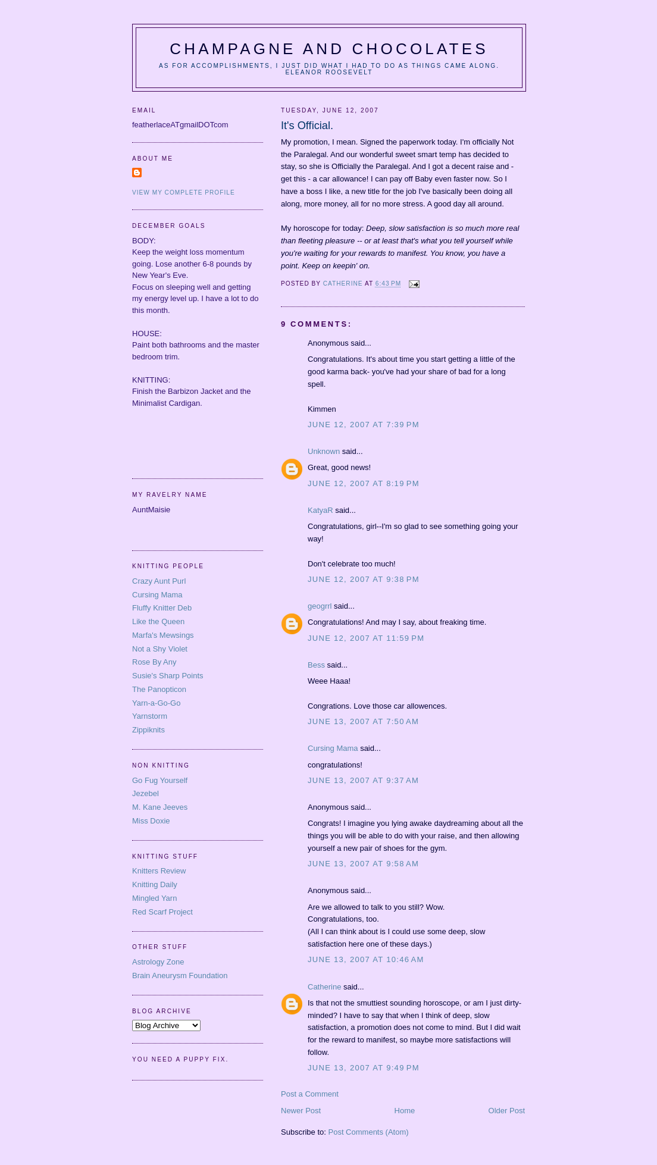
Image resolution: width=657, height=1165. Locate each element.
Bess (316, 664)
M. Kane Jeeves (159, 807)
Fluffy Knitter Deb (162, 607)
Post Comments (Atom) (368, 1132)
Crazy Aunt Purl (159, 581)
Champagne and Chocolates (329, 49)
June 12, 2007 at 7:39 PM (364, 424)
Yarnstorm (149, 716)
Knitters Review (159, 870)
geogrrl (319, 606)
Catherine (324, 986)
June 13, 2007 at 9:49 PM (364, 1067)
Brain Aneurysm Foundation (179, 975)
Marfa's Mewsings (163, 635)
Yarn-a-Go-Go (156, 703)
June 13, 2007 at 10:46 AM (366, 959)
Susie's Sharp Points (168, 675)
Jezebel (145, 793)
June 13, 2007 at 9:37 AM (363, 780)
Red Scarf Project (162, 911)
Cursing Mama (333, 748)
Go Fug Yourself (159, 780)
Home (405, 1110)
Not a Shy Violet (159, 648)
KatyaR (320, 510)
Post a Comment (310, 1093)
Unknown (324, 451)
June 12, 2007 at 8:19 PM (364, 483)
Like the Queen (158, 621)
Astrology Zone (158, 961)
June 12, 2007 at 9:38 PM (364, 579)
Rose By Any (154, 661)
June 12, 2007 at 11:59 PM (366, 638)
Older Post (507, 1110)
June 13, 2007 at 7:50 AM (363, 721)
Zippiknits (148, 729)
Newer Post (301, 1110)
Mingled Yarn (154, 898)
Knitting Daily (154, 884)
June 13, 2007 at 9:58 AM (363, 863)
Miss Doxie (151, 820)
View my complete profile (183, 192)
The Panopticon (159, 689)
